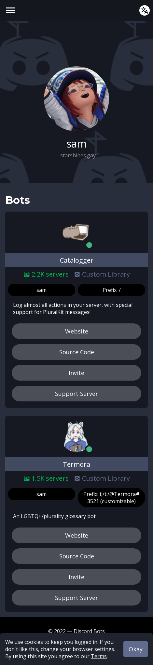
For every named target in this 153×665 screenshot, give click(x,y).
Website (76, 331)
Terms (99, 656)
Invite (76, 373)
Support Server (76, 394)
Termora (76, 464)
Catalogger (76, 260)
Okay (136, 649)
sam (41, 289)
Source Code (76, 352)
